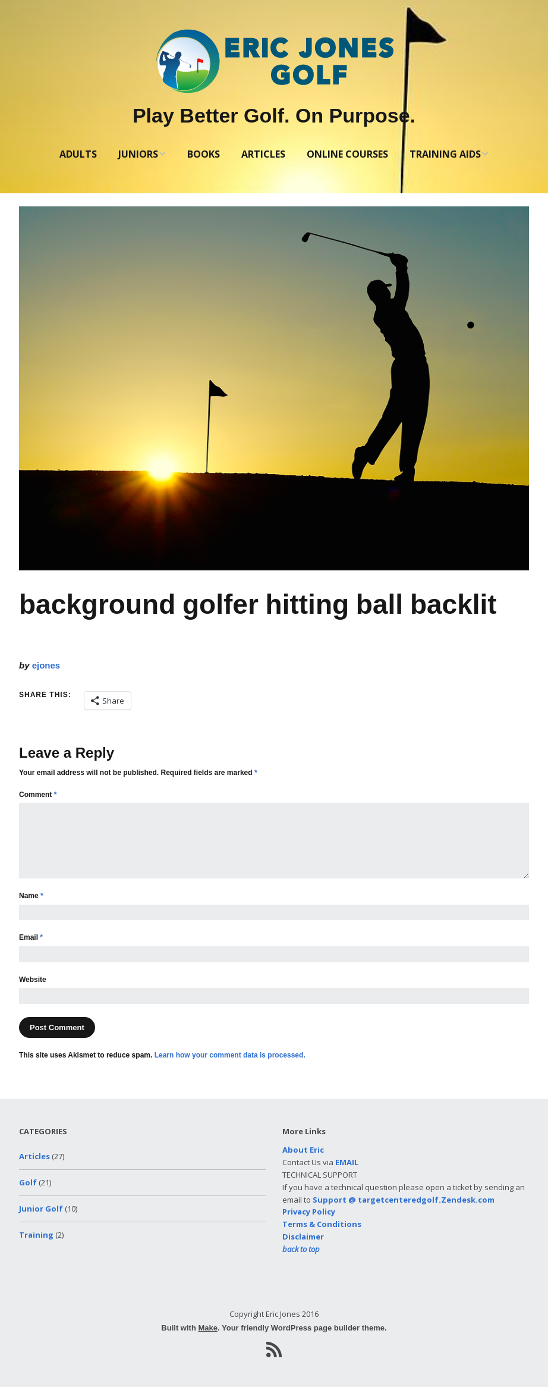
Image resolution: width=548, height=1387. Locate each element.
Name (31, 896)
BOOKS (203, 154)
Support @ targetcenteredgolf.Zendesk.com (404, 1199)
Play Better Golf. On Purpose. (274, 115)
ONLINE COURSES (347, 154)
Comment (37, 794)
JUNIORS (138, 154)
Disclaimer (303, 1236)
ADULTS (78, 154)
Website (32, 979)
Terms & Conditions (321, 1224)
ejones (46, 665)
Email (31, 937)
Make (208, 1327)
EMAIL (346, 1162)
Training (36, 1234)
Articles (34, 1156)
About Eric (303, 1149)
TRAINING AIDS (445, 154)
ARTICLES (263, 154)
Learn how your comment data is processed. (230, 1055)
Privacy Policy (308, 1211)
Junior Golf (41, 1208)
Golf (28, 1182)
